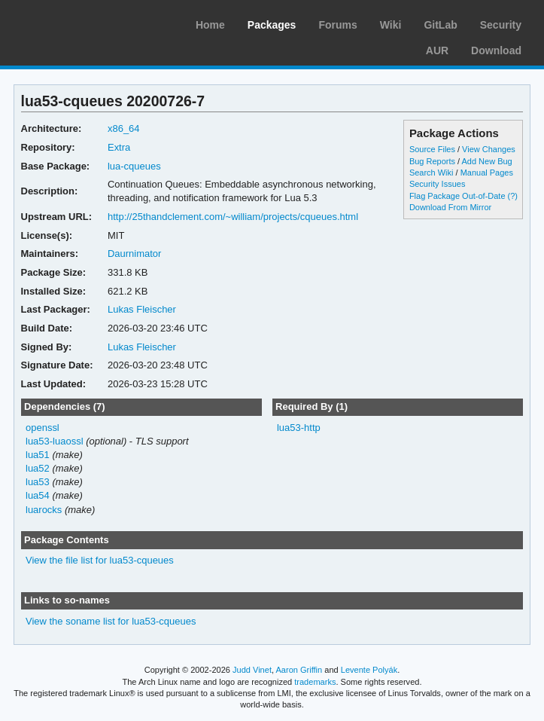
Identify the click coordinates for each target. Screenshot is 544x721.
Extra (119, 147)
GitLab (440, 25)
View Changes (488, 149)
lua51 (38, 454)
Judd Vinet (252, 669)
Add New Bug (487, 161)
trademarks (315, 681)
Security (500, 25)
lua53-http (299, 427)
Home (210, 25)
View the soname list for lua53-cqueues (111, 621)
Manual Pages (486, 172)
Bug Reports (432, 161)
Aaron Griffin (298, 669)
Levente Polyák (369, 669)
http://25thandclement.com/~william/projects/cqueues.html (233, 216)
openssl (42, 427)
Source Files (432, 149)
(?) (513, 195)
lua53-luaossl (55, 441)
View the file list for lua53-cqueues (100, 560)
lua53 (38, 481)
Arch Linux (82, 23)
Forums (337, 25)
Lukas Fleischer (142, 309)
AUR (437, 50)
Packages (272, 25)
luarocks (44, 509)
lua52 (38, 468)
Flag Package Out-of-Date (457, 195)
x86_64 (124, 128)
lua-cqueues (134, 166)
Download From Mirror (450, 207)
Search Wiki (431, 172)
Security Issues (437, 183)
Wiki (391, 25)
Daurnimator (134, 253)
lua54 (38, 495)
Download (496, 50)
